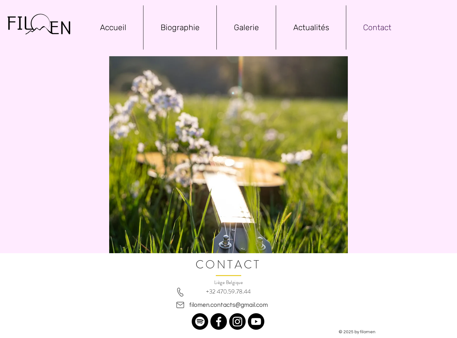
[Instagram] (237, 321)
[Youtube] (256, 321)
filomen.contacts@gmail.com (228, 305)
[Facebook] (218, 321)
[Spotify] (200, 321)
